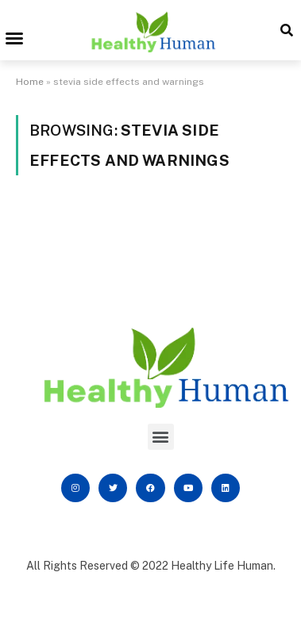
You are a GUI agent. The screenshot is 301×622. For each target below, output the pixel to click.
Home (30, 81)
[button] (14, 38)
